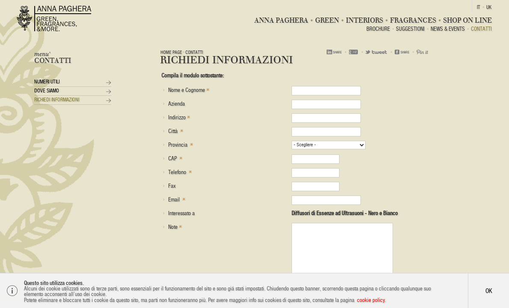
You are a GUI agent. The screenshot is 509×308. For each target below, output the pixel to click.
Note (172, 226)
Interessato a (178, 213)
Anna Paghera (281, 20)
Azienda (173, 104)
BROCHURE (378, 29)
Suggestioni (410, 29)
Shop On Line (467, 20)
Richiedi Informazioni (56, 100)
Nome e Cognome (186, 89)
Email (174, 199)
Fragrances (413, 20)
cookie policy (371, 300)
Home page (171, 52)
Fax (169, 186)
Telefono (177, 171)
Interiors (364, 20)
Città (173, 130)
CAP (172, 158)
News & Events (448, 29)
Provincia (177, 144)
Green (327, 20)
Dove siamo (46, 91)
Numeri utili (47, 82)
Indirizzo (176, 117)
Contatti (481, 29)
